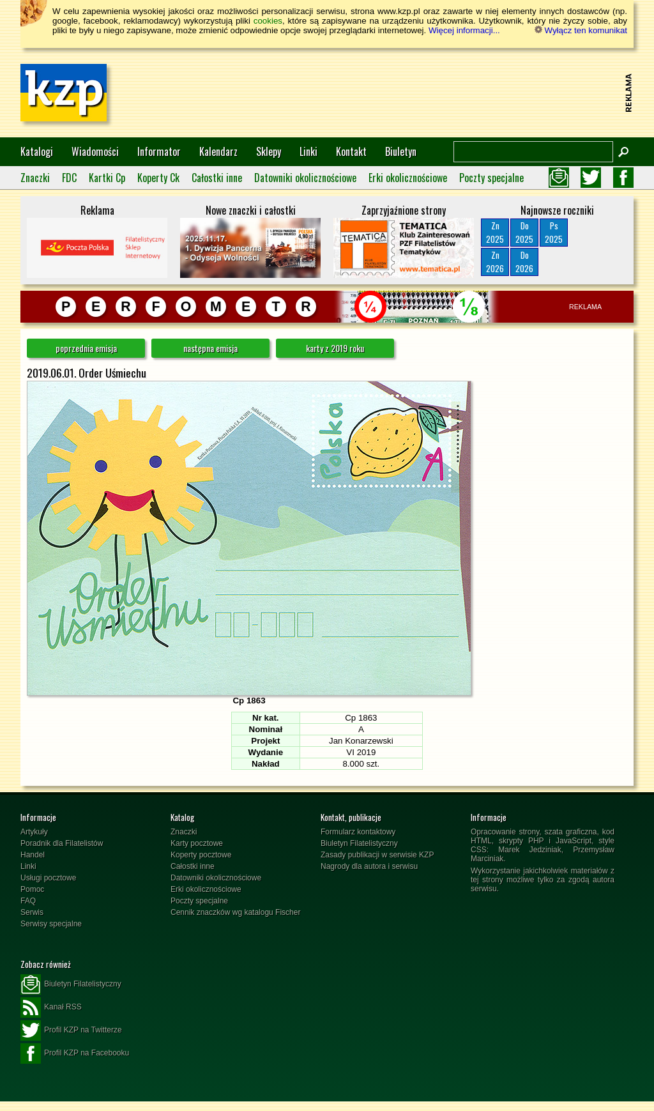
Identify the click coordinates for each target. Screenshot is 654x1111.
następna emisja (210, 348)
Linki (308, 151)
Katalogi (36, 151)
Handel (32, 854)
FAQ (28, 900)
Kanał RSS (51, 1007)
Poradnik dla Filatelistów (61, 843)
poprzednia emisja (86, 348)
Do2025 (524, 232)
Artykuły (34, 831)
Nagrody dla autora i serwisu (369, 866)
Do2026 (524, 262)
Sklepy (268, 151)
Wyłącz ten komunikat (581, 30)
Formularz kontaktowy (358, 831)
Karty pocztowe (197, 843)
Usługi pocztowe (48, 877)
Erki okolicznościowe (408, 177)
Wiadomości (95, 151)
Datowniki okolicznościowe (305, 177)
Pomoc (32, 889)
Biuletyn (400, 151)
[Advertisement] (388, 92)
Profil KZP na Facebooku (74, 1053)
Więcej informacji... (464, 30)
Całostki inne (217, 177)
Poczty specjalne (491, 177)
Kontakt (351, 151)
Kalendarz (218, 151)
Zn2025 (495, 232)
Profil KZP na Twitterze (71, 1030)
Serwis (31, 912)
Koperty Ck (158, 177)
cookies (268, 21)
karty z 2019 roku (335, 348)
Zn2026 (495, 262)
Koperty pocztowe (201, 854)
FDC (69, 177)
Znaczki (35, 177)
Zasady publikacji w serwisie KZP (377, 854)
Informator (159, 151)
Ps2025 (554, 232)
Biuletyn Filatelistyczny (359, 843)
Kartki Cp (107, 177)
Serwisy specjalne (51, 923)
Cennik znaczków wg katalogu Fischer (235, 912)
